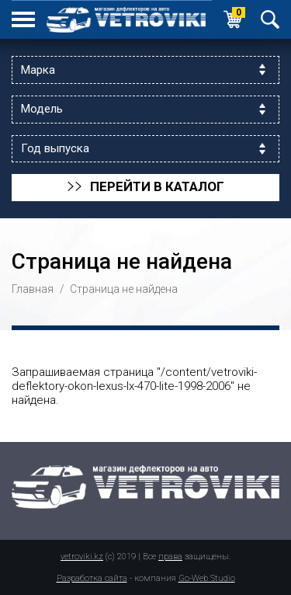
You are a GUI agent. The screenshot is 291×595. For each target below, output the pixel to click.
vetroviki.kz (82, 557)
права (170, 557)
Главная (33, 289)
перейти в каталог (145, 187)
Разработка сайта (92, 578)
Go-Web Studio (206, 578)
